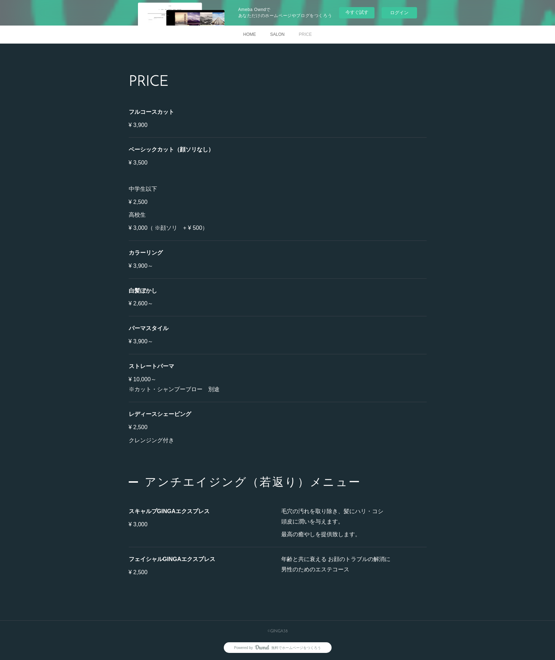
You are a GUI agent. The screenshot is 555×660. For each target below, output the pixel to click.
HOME (249, 34)
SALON (277, 34)
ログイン (399, 12)
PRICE (305, 34)
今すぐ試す (356, 12)
